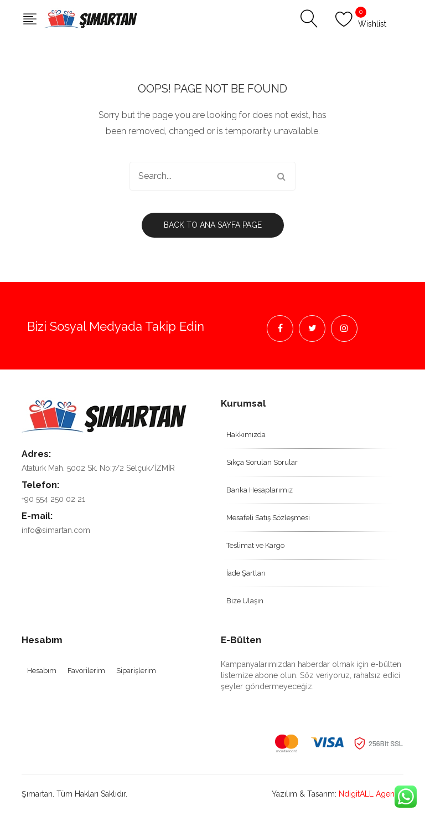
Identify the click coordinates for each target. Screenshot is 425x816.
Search (281, 176)
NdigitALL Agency (371, 793)
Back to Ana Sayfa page (213, 224)
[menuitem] (312, 434)
